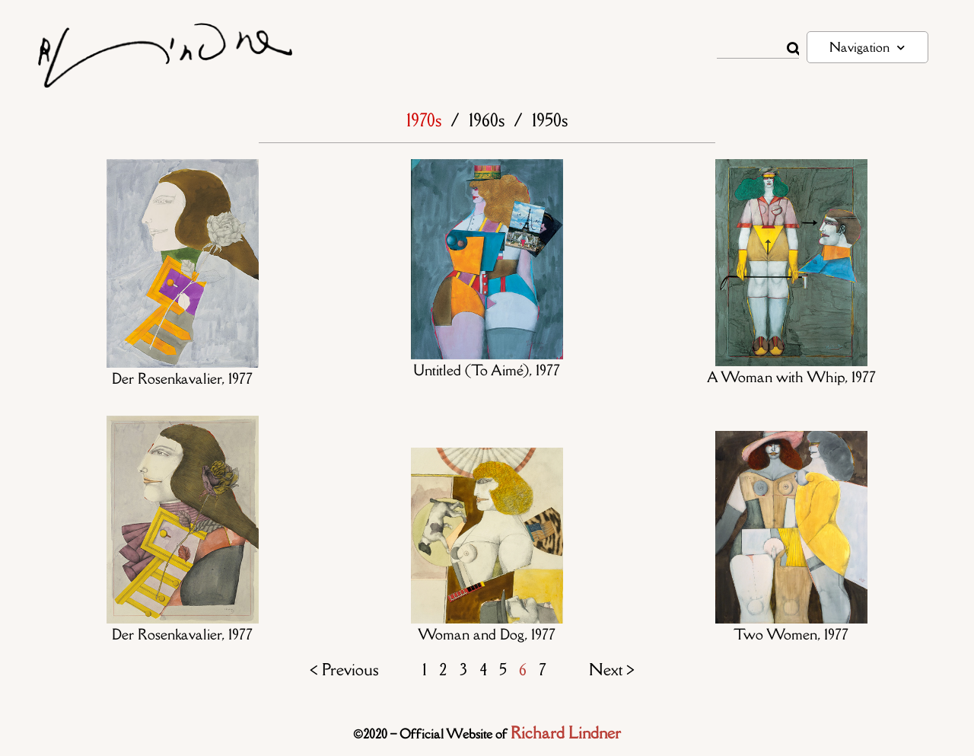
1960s (487, 120)
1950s (550, 120)
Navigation (867, 47)
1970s (423, 120)
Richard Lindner (566, 733)
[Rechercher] (792, 49)
